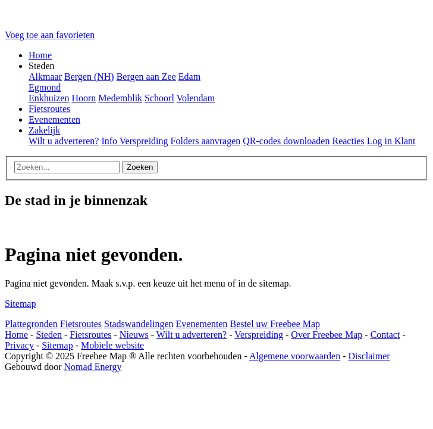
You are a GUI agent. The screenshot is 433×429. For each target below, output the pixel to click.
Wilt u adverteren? (64, 141)
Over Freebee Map (326, 334)
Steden (49, 334)
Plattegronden (31, 324)
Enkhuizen (49, 98)
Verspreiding (258, 334)
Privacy (19, 345)
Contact (385, 334)
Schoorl (159, 98)
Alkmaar (45, 77)
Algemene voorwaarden (294, 356)
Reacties (348, 141)
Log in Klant (391, 141)
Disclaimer (369, 356)
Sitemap (20, 304)
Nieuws (134, 334)
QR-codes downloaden (286, 141)
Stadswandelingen (138, 324)
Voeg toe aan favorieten (50, 35)
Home (40, 55)
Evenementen (54, 119)
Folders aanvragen (206, 141)
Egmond (45, 87)
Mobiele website (112, 345)
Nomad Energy (93, 367)
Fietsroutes (49, 109)
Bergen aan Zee (146, 77)
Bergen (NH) (89, 77)
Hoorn (83, 98)
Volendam (196, 98)
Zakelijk (44, 130)
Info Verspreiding (134, 141)
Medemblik (120, 98)
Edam (189, 77)
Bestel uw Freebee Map (275, 324)
